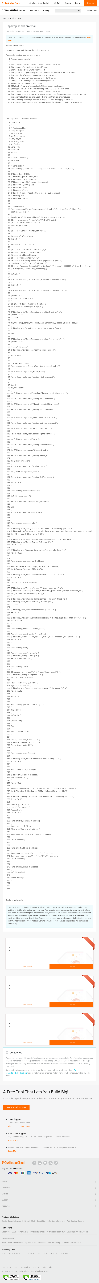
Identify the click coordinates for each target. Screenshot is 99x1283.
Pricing (46, 10)
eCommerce (60, 1221)
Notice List (42, 1267)
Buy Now (71, 966)
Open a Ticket (13, 1140)
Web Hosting (72, 1221)
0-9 (66, 1253)
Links (50, 1267)
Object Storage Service (46, 1221)
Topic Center (7, 1243)
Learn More (27, 966)
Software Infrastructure (56, 1232)
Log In (77, 3)
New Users (83, 1232)
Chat (10, 1126)
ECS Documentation (20, 1232)
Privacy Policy (24, 1267)
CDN (24, 1221)
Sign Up (90, 3)
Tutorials (65, 1243)
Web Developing (54, 1243)
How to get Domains (37, 1232)
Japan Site (6, 1232)
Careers (5, 1267)
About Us (13, 1267)
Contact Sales (91, 11)
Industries (32, 1243)
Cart (56, 3)
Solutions (34, 10)
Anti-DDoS (31, 1221)
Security (81, 1221)
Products (21, 10)
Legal (34, 1267)
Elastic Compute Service (11, 1221)
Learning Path (72, 1232)
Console (67, 3)
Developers (42, 1243)
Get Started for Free (16, 1107)
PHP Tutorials (75, 1243)
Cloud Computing (20, 1243)
